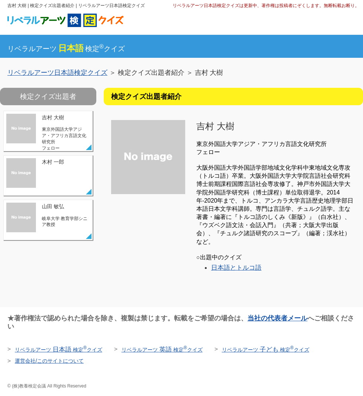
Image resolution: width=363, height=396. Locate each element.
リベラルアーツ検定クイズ (66, 49)
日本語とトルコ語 (236, 267)
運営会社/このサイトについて (49, 361)
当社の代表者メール (277, 318)
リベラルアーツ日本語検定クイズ (57, 72)
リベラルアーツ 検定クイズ (58, 350)
